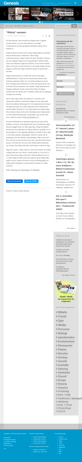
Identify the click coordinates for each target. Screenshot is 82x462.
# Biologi (61, 333)
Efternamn (60, 87)
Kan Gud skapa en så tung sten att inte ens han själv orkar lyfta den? (64, 261)
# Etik (68, 394)
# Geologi (61, 357)
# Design (61, 380)
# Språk (59, 405)
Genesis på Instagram (39, 441)
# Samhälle (62, 365)
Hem (7, 26)
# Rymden (62, 353)
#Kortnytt (26, 191)
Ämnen (61, 437)
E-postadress (62, 75)
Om (60, 449)
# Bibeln (61, 312)
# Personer (63, 329)
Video (60, 441)
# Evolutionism (65, 341)
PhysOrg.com (15, 170)
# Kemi (59, 394)
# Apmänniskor (65, 337)
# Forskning (62, 391)
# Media (61, 324)
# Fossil (61, 316)
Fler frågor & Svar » (69, 275)
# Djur (60, 320)
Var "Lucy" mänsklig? (63, 255)
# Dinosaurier (64, 345)
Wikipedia (36, 170)
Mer (11, 26)
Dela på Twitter (31, 181)
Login (5, 448)
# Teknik (68, 405)
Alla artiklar (17, 26)
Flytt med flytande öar (30, 117)
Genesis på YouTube (39, 439)
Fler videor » (71, 228)
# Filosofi (61, 376)
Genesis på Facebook (39, 437)
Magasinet (62, 447)
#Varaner (15, 191)
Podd (60, 443)
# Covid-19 (60, 411)
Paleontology (25, 170)
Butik (60, 451)
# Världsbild (63, 372)
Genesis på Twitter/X (39, 443)
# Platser (61, 349)
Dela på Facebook (14, 181)
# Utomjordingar (63, 408)
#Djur (21, 191)
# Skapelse (62, 387)
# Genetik (61, 361)
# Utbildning (62, 401)
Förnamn (60, 81)
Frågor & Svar (63, 439)
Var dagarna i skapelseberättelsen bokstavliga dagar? (62, 269)
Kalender (61, 445)
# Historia (61, 384)
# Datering (62, 368)
